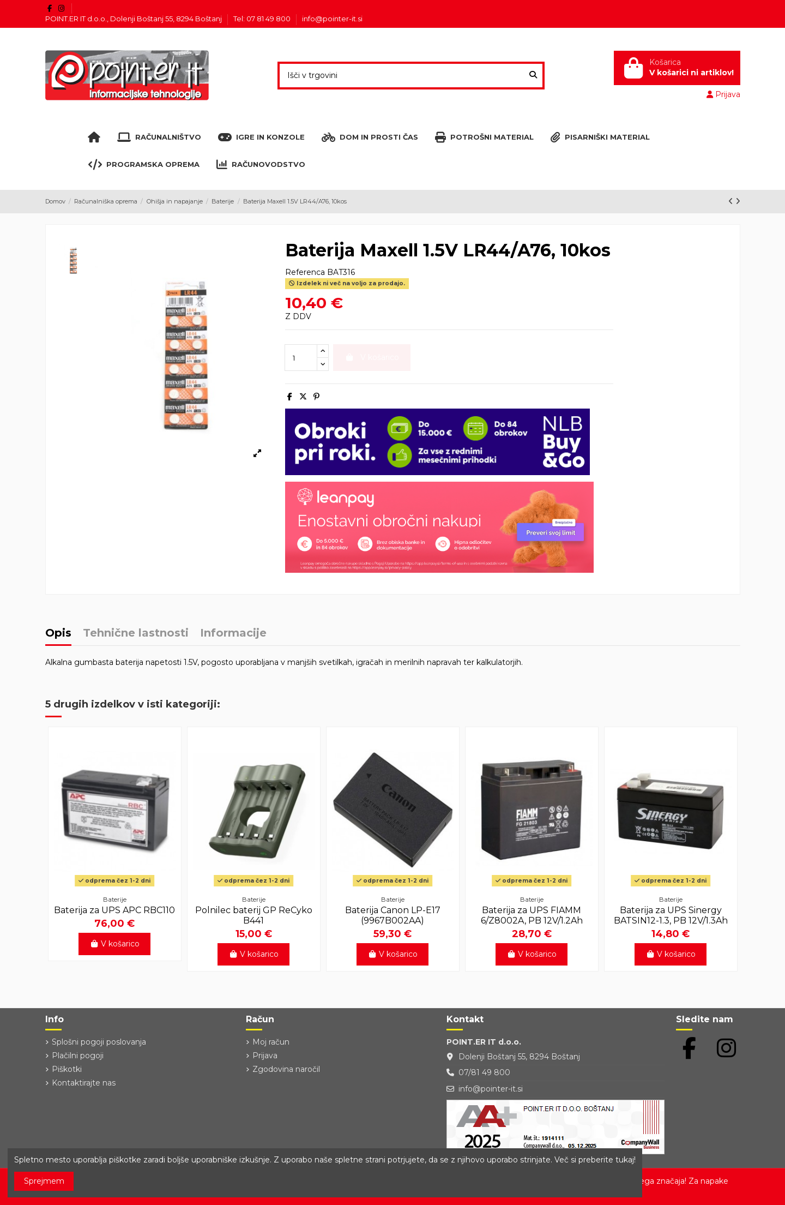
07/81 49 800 (484, 1072)
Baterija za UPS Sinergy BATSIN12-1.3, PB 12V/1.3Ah (671, 915)
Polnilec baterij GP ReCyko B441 (253, 915)
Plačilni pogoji (78, 1055)
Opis (58, 633)
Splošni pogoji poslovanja (99, 1042)
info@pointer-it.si (332, 18)
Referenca (305, 272)
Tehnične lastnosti (136, 633)
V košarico (114, 944)
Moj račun (270, 1042)
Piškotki (67, 1069)
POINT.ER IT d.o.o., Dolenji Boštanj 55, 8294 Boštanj (134, 18)
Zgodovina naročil (286, 1069)
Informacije (233, 633)
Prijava (264, 1055)
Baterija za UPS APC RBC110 (114, 910)
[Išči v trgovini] (533, 75)
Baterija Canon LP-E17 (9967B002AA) (392, 915)
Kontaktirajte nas (84, 1083)
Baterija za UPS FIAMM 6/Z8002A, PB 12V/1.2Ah (532, 915)
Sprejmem (44, 1181)
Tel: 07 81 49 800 (262, 18)
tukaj (624, 1160)
